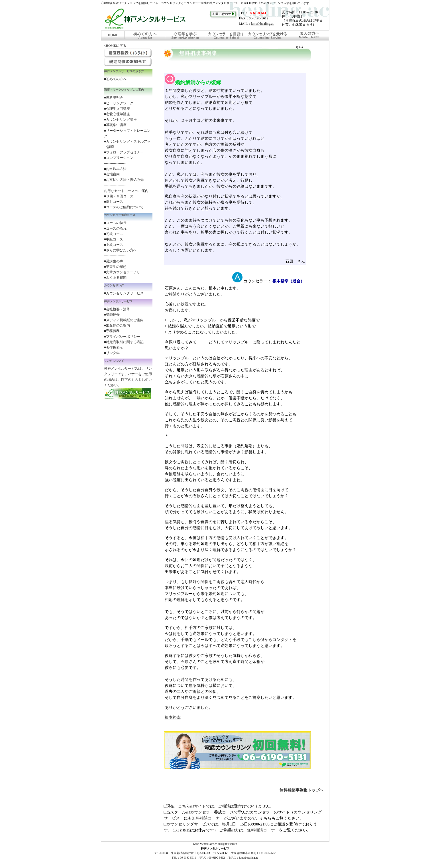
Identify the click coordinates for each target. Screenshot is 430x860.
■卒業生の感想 (115, 267)
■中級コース (113, 239)
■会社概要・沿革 (117, 309)
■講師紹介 (112, 315)
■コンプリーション (118, 158)
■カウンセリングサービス (124, 293)
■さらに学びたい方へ (120, 250)
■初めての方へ (115, 79)
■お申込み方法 (115, 169)
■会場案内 (112, 174)
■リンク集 (112, 353)
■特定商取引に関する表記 (124, 342)
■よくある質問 (115, 278)
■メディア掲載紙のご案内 (124, 320)
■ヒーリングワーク (118, 103)
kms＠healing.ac (262, 24)
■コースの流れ (115, 228)
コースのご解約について (125, 207)
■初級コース (113, 234)
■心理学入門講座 (117, 109)
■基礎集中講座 (115, 125)
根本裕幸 (173, 717)
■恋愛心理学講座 (117, 114)
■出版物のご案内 (117, 325)
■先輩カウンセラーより (122, 272)
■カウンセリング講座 (120, 120)
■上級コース (113, 245)
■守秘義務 (112, 331)
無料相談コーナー (208, 818)
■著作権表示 (113, 347)
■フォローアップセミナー (124, 152)
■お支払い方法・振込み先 (124, 180)
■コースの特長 (115, 223)
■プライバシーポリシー (122, 337)
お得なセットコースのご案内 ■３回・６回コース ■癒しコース (126, 196)
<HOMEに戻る (115, 46)
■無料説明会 (113, 98)
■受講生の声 (113, 261)
